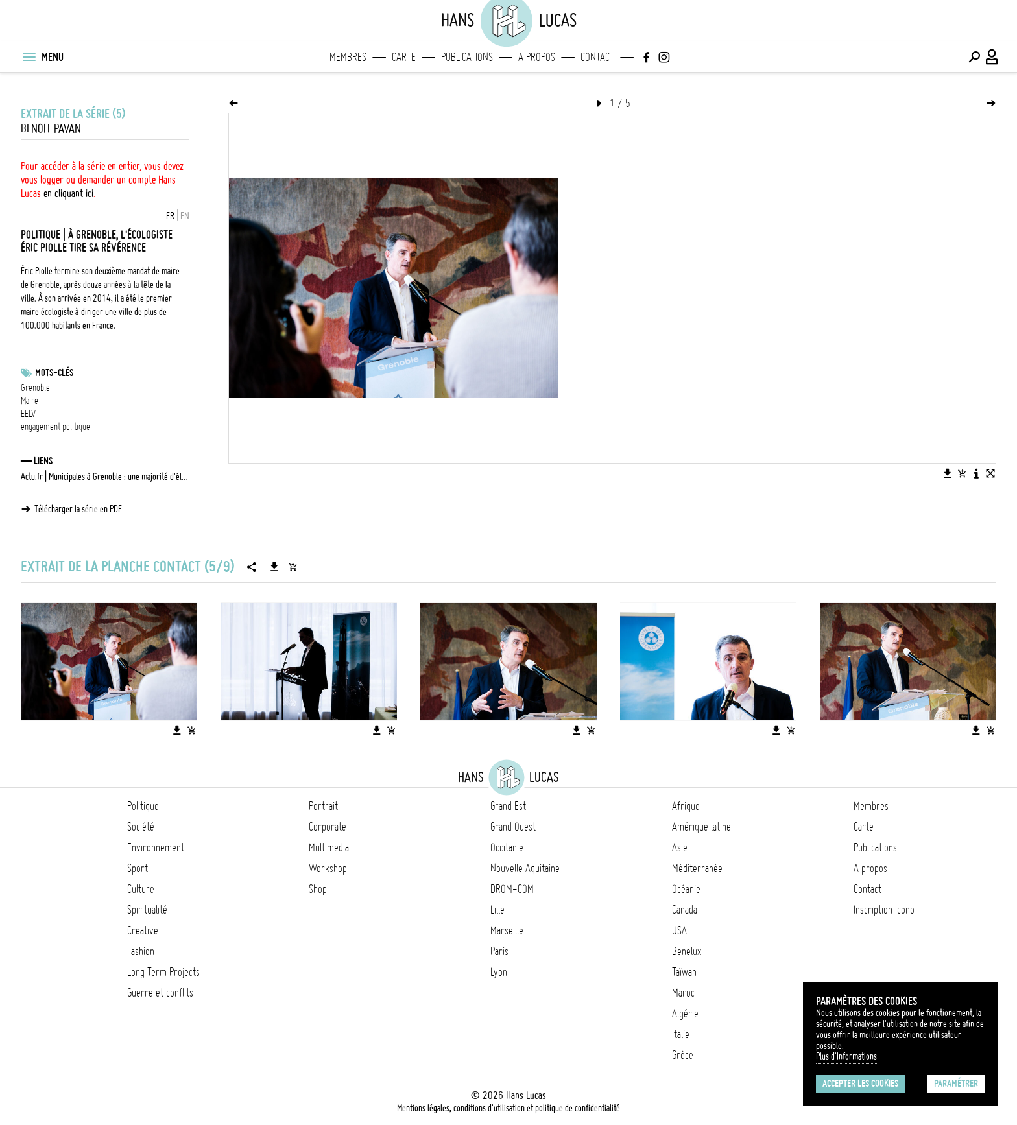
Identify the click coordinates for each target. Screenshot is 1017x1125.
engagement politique (55, 426)
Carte (404, 57)
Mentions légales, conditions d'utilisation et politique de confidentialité (508, 1108)
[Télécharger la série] (274, 567)
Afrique (686, 805)
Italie (680, 1034)
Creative (142, 930)
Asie (680, 847)
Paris (499, 951)
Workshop (328, 868)
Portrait (323, 805)
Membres (347, 57)
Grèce (682, 1054)
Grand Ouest (513, 826)
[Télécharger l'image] (947, 473)
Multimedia (329, 847)
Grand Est (508, 805)
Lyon (498, 971)
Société (140, 826)
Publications (467, 57)
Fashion (140, 951)
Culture (140, 888)
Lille (497, 909)
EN (184, 216)
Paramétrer (956, 1083)
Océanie (686, 888)
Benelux (686, 951)
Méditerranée (697, 868)
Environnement (155, 847)
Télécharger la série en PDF (78, 509)
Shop (318, 888)
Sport (137, 868)
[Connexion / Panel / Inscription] (992, 57)
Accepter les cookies (860, 1083)
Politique (143, 805)
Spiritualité (147, 909)
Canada (684, 909)
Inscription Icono (884, 909)
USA (679, 930)
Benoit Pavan (51, 128)
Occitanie (506, 847)
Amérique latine (701, 826)
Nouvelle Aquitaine (525, 868)
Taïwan (684, 971)
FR (170, 216)
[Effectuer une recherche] (974, 57)
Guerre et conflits (160, 992)
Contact (597, 57)
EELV (28, 414)
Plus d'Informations (846, 1056)
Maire (29, 401)
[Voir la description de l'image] (976, 473)
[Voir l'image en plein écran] (990, 473)
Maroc (683, 992)
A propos (536, 57)
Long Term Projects (163, 971)
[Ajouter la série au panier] (292, 567)
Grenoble (35, 388)
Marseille (506, 930)
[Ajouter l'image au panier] (962, 473)
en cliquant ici (68, 193)
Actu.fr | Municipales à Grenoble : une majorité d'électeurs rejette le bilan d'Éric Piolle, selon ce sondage (105, 476)
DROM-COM (512, 888)
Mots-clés (54, 373)
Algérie (685, 1013)
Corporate (327, 826)
